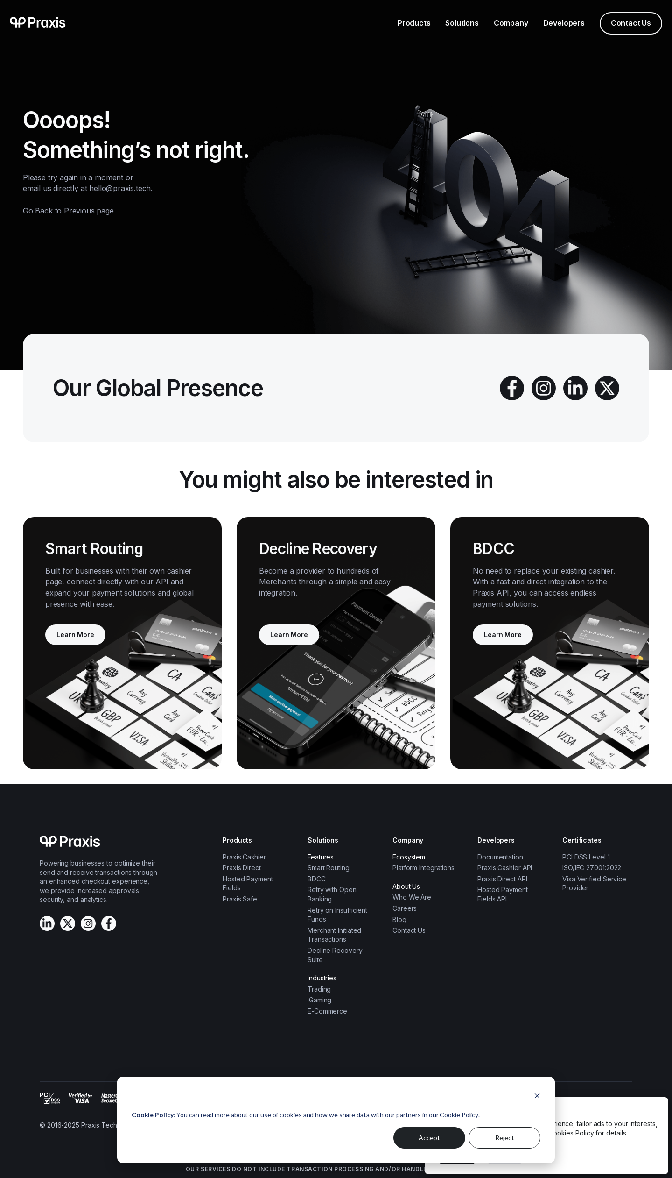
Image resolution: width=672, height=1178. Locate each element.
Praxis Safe (240, 899)
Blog (399, 919)
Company (511, 23)
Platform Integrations (423, 868)
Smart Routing (329, 868)
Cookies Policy (571, 1133)
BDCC (317, 879)
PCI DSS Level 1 (586, 857)
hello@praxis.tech (120, 188)
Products (414, 23)
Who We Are (411, 897)
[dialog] (336, 1120)
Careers (404, 908)
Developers (564, 23)
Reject (504, 1138)
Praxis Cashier (244, 857)
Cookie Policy (459, 1115)
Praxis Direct (242, 868)
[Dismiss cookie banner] (537, 1097)
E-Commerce (327, 1011)
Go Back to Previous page (68, 210)
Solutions (461, 23)
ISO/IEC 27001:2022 (591, 868)
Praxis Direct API (502, 879)
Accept (429, 1138)
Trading (319, 989)
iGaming (319, 1000)
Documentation (500, 857)
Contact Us (631, 23)
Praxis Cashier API (504, 868)
